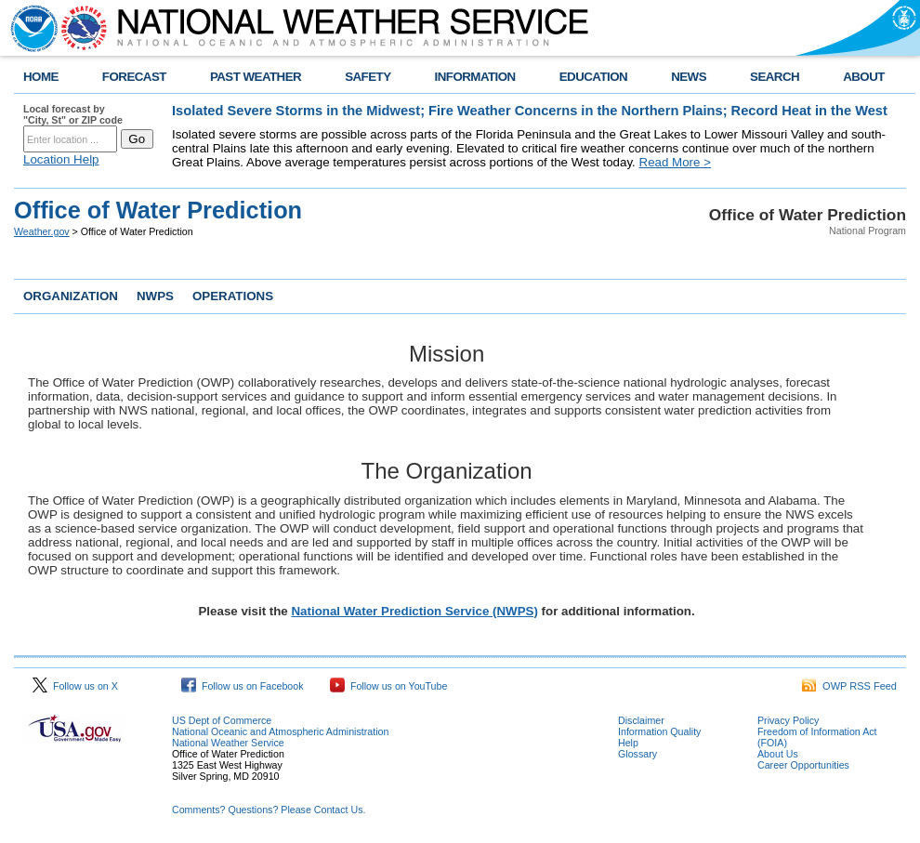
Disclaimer (641, 720)
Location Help (61, 159)
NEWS (688, 77)
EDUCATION (593, 77)
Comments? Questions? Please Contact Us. (268, 809)
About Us (777, 753)
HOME (41, 77)
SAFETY (367, 77)
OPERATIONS (232, 296)
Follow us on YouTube (388, 686)
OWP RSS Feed (849, 686)
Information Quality (659, 731)
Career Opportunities (803, 765)
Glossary (637, 753)
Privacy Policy (788, 720)
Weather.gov (42, 231)
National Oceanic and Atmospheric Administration (280, 731)
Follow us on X (75, 686)
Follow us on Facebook (242, 686)
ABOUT (864, 77)
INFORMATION (475, 77)
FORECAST (134, 77)
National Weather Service (228, 742)
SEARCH (774, 77)
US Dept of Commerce (221, 720)
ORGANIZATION (70, 296)
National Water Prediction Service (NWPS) (414, 611)
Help (628, 742)
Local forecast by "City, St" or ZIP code (73, 114)
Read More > (675, 162)
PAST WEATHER (255, 77)
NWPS (155, 296)
